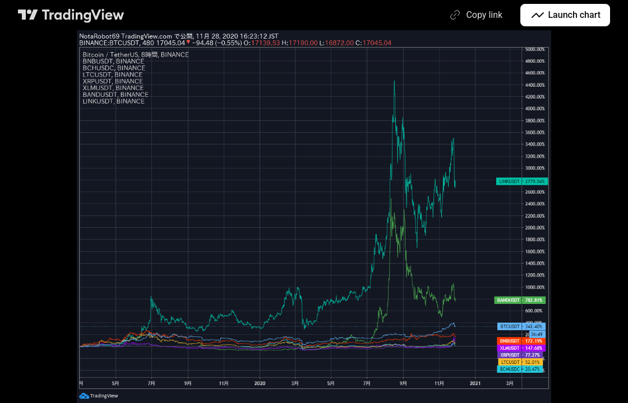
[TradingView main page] (71, 15)
